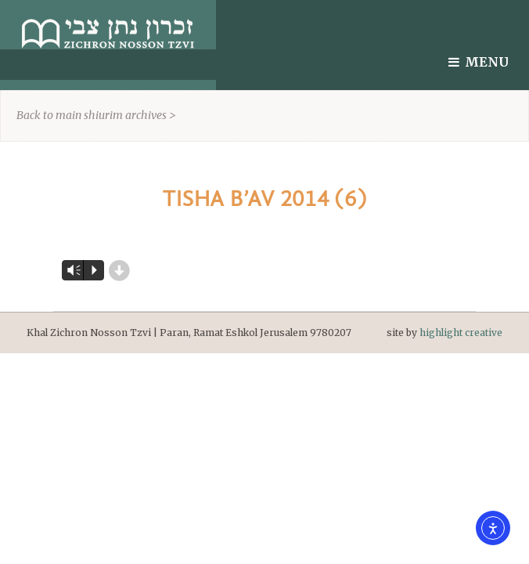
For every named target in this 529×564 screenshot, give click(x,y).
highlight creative (460, 332)
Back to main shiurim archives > (96, 115)
